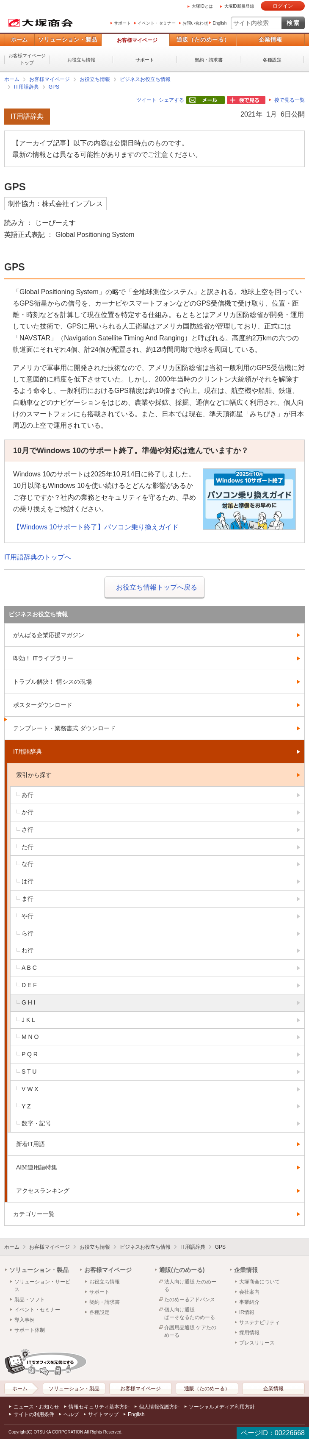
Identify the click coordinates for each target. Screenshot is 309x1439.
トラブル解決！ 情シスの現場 (52, 681)
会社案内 (249, 1292)
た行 (27, 846)
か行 (27, 812)
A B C (29, 967)
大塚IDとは (202, 6)
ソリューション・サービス (42, 1285)
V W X (30, 1089)
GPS (54, 87)
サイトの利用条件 (34, 1414)
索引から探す (34, 774)
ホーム (19, 39)
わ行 (27, 950)
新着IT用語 (30, 1144)
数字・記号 (36, 1123)
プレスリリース (257, 1343)
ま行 (27, 898)
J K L (28, 1019)
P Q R (30, 1054)
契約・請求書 (209, 59)
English (219, 23)
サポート (122, 23)
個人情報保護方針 (159, 1407)
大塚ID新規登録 (239, 6)
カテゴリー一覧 (34, 1214)
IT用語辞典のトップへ (37, 557)
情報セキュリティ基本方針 (99, 1407)
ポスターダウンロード (42, 704)
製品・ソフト (29, 1300)
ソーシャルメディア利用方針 (222, 1407)
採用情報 (249, 1333)
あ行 (27, 794)
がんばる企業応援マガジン (48, 635)
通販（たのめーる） (203, 39)
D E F (29, 985)
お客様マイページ (137, 40)
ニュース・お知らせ (36, 1407)
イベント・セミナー (157, 23)
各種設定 (272, 59)
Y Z (26, 1106)
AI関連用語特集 (36, 1167)
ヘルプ (71, 1414)
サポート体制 (29, 1330)
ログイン (283, 6)
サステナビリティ (259, 1322)
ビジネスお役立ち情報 (145, 79)
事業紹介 (249, 1302)
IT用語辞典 (26, 87)
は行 (27, 881)
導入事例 (24, 1320)
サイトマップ (103, 1414)
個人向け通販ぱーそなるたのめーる (189, 1313)
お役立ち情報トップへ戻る (156, 587)
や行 (27, 916)
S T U (29, 1071)
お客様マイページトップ (27, 59)
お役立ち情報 (81, 59)
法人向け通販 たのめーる (190, 1285)
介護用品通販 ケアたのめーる (190, 1331)
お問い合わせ (195, 23)
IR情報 (246, 1312)
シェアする (171, 100)
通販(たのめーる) (181, 1269)
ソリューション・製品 (67, 39)
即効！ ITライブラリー (43, 658)
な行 (27, 863)
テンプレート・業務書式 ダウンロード (64, 728)
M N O (30, 1036)
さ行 (27, 829)
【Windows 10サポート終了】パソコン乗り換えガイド (96, 527)
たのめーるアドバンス (189, 1300)
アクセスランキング (42, 1190)
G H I (29, 1002)
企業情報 (270, 39)
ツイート (146, 100)
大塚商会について (259, 1282)
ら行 (27, 933)
